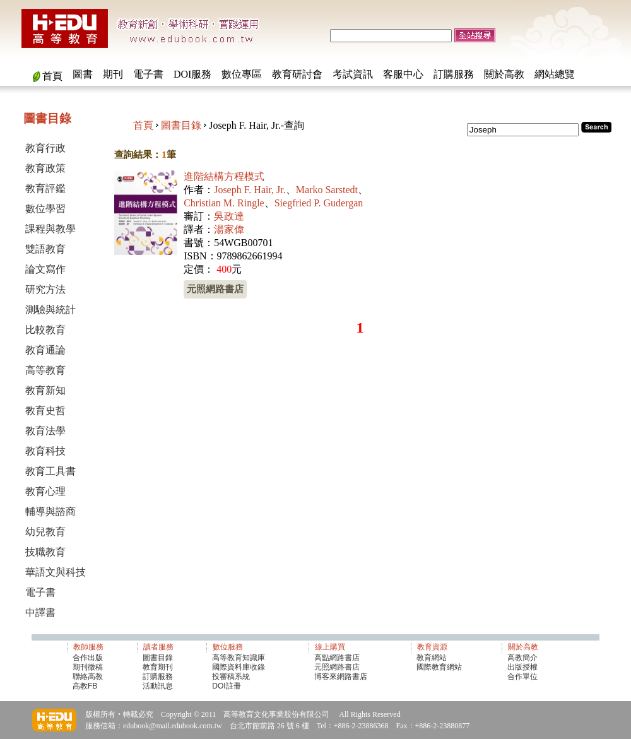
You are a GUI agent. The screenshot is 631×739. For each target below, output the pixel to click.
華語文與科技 (55, 572)
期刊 (113, 74)
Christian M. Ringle (224, 203)
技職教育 (45, 552)
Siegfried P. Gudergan (318, 203)
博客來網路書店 (340, 676)
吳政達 (229, 216)
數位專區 (241, 74)
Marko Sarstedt (327, 189)
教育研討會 (297, 74)
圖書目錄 (181, 125)
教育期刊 (158, 667)
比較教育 (45, 329)
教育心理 (45, 491)
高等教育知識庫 (238, 657)
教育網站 (431, 657)
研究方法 (45, 289)
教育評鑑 (45, 188)
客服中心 (403, 74)
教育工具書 (50, 471)
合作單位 (522, 676)
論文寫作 (45, 269)
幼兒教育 (45, 531)
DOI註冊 (226, 686)
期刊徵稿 (88, 667)
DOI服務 (192, 74)
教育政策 (45, 168)
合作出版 (88, 657)
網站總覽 (554, 74)
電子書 (148, 74)
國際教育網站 (439, 667)
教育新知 (45, 390)
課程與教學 (50, 228)
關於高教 (504, 74)
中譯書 (40, 612)
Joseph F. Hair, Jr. (250, 189)
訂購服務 (453, 74)
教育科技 (45, 451)
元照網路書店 (215, 288)
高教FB (85, 686)
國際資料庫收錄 (238, 667)
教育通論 (45, 350)
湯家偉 (229, 229)
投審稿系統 (231, 676)
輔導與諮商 (50, 511)
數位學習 (45, 208)
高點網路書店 (338, 657)
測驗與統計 (50, 309)
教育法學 (45, 430)
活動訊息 (158, 686)
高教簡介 (522, 657)
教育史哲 (45, 410)
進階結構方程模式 (224, 176)
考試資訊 (353, 74)
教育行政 (45, 148)
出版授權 (522, 667)
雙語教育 (45, 249)
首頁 (52, 76)
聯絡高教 (88, 676)
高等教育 (45, 370)
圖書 (83, 74)
